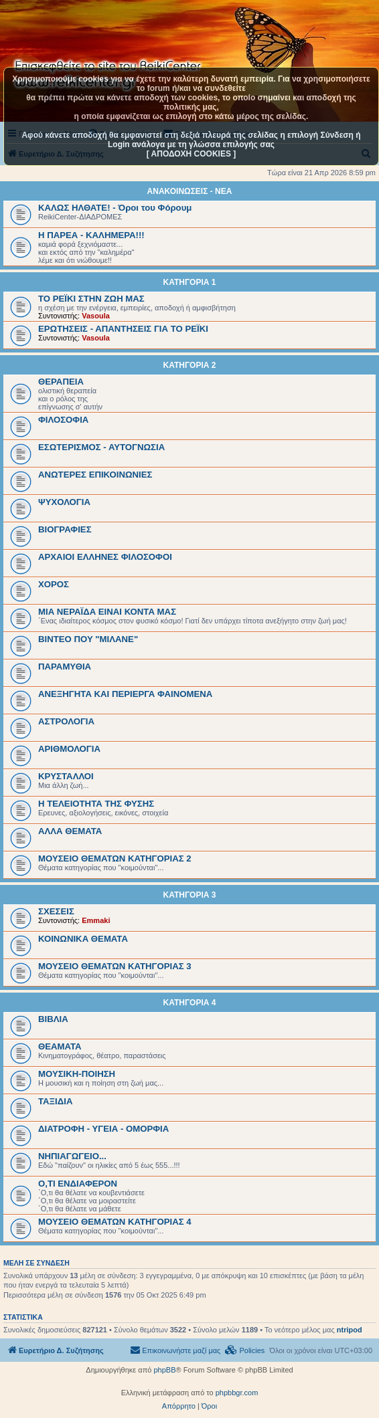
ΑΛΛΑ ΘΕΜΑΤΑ (70, 831)
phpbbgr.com (237, 1393)
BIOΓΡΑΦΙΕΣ (65, 529)
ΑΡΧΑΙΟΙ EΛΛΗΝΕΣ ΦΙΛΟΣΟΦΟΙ (105, 557)
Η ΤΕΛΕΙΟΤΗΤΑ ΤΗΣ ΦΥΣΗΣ (96, 804)
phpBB (164, 1370)
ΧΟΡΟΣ (53, 584)
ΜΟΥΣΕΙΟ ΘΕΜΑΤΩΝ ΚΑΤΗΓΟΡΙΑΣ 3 (115, 966)
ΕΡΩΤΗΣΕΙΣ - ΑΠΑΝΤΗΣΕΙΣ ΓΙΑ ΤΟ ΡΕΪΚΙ (123, 329)
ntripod (349, 1330)
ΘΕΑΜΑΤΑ (60, 1046)
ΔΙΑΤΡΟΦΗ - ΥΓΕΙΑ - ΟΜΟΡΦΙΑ (103, 1129)
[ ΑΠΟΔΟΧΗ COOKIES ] (191, 154)
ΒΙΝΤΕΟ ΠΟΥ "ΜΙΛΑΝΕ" (88, 639)
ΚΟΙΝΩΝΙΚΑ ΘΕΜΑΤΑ (83, 939)
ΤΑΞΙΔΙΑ (55, 1101)
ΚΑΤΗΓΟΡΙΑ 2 (189, 365)
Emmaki (96, 920)
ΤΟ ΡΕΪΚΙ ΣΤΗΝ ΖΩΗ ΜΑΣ (91, 299)
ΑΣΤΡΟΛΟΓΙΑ (66, 721)
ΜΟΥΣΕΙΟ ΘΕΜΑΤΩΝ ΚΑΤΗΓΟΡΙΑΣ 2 (115, 858)
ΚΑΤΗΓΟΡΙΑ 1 (189, 282)
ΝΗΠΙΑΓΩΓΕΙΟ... (72, 1156)
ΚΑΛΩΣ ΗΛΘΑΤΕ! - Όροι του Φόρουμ (115, 208)
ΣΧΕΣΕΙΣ (56, 911)
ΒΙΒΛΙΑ (53, 1019)
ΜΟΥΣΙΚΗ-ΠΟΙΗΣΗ (76, 1074)
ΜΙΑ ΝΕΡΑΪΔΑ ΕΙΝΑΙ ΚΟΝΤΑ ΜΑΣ (107, 612)
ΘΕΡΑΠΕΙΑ (61, 382)
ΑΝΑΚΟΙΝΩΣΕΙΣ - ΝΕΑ (189, 191)
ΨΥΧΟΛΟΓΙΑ (64, 502)
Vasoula (96, 316)
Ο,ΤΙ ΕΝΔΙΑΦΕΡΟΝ (77, 1184)
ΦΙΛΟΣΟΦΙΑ (63, 420)
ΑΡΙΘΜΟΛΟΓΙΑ (69, 749)
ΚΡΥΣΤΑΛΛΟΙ (66, 776)
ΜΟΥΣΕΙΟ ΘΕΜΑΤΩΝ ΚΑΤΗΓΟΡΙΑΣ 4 (115, 1222)
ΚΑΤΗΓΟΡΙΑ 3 (189, 895)
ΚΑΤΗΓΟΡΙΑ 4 (189, 1002)
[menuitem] (244, 1350)
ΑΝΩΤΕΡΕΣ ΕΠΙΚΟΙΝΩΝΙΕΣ (95, 475)
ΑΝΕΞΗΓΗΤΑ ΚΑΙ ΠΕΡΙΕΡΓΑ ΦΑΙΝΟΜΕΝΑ (125, 694)
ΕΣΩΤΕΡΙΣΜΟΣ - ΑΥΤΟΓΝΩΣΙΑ (101, 447)
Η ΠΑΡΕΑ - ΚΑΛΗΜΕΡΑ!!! (91, 235)
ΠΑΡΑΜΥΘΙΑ (64, 667)
